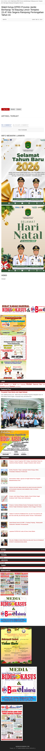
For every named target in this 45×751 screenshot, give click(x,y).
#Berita (13, 109)
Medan (29, 384)
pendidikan (18, 386)
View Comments (22, 130)
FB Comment (6, 125)
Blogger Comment (21, 125)
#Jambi (19, 109)
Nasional (35, 384)
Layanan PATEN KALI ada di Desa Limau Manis (22, 531)
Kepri (18, 384)
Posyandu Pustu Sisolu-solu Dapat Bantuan (14, 392)
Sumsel (7, 386)
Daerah (6, 384)
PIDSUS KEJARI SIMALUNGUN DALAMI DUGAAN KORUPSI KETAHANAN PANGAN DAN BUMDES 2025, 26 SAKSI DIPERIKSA (25, 489)
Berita (5, 19)
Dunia (10, 384)
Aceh (1, 384)
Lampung (22, 384)
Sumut (12, 386)
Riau (40, 384)
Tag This (5, 109)
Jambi (14, 384)
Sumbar (2, 386)
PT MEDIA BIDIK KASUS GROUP (25, 748)
